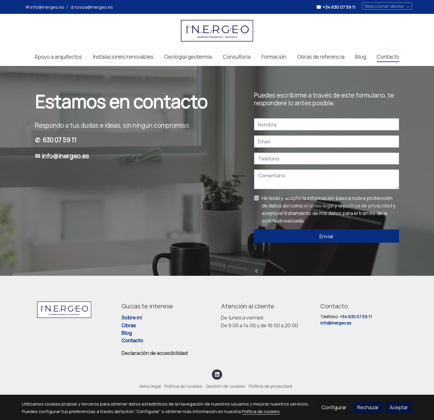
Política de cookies (183, 386)
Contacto (132, 340)
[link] (217, 31)
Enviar (326, 236)
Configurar (334, 407)
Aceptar (399, 407)
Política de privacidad (270, 386)
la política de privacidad (365, 205)
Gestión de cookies (225, 386)
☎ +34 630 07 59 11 (336, 7)
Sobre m (131, 317)
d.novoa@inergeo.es (92, 7)
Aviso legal (150, 386)
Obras (128, 325)
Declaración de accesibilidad (154, 353)
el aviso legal (319, 205)
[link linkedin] (217, 374)
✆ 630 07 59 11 (55, 140)
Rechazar (368, 407)
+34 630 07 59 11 (356, 316)
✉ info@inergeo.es (45, 7)
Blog (126, 332)
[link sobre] (68, 309)
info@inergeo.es (336, 323)
